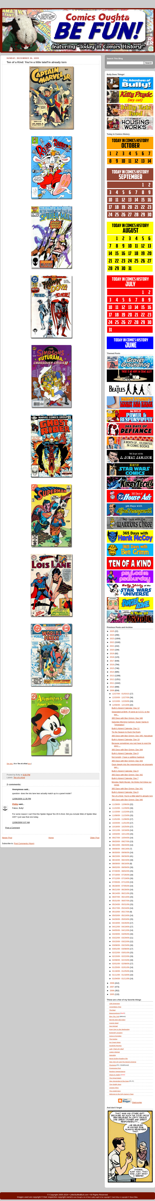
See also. (10, 764)
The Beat (112, 1010)
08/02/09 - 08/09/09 (121, 867)
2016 (112, 665)
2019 (112, 653)
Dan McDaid (113, 1026)
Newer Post (7, 838)
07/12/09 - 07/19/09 (121, 878)
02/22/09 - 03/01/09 (121, 953)
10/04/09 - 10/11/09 (121, 834)
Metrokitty (112, 1055)
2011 (112, 683)
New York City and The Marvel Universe (122, 1062)
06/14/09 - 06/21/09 (121, 893)
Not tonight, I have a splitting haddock (128, 757)
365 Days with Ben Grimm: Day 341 (127, 789)
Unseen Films (114, 1087)
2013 (112, 676)
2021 (112, 646)
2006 (112, 991)
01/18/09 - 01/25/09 (121, 971)
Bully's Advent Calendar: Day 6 (125, 792)
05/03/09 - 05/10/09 (121, 915)
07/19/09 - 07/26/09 (121, 875)
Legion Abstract (114, 1052)
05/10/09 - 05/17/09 (121, 912)
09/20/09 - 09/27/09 (121, 841)
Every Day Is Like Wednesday (119, 1029)
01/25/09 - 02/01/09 (121, 967)
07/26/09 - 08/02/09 (121, 871)
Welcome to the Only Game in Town (121, 1094)
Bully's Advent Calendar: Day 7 (125, 778)
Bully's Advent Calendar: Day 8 (125, 771)
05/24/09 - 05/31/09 (121, 904)
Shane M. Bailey (114, 1075)
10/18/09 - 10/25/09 (121, 827)
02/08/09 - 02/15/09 (121, 960)
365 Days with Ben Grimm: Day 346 (127, 718)
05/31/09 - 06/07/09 (121, 901)
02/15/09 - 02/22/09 (121, 956)
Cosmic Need (113, 1023)
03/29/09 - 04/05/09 (121, 934)
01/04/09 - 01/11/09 (121, 979)
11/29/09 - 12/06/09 (121, 804)
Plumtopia (112, 1065)
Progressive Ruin (115, 1068)
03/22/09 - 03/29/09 (121, 938)
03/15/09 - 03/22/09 (121, 941)
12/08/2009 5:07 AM (21, 822)
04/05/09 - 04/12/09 (121, 930)
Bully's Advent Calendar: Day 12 (126, 708)
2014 (112, 672)
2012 (112, 679)
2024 (112, 635)
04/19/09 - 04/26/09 (121, 923)
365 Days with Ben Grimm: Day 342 (127, 775)
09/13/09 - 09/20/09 (121, 845)
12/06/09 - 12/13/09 (121, 705)
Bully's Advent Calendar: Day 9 (125, 753)
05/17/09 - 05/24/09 (121, 908)
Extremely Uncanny (115, 1032)
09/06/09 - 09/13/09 (121, 849)
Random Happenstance (117, 1071)
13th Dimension (114, 1003)
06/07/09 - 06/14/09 (121, 897)
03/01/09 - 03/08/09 (121, 949)
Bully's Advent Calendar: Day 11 (126, 728)
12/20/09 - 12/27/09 (121, 697)
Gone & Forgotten (115, 1036)
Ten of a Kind (19, 778)
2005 (112, 994)
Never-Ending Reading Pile (118, 1058)
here (29, 764)
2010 (112, 687)
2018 (112, 657)
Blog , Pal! (114, 1016)
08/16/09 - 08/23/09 (121, 860)
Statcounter (137, 1102)
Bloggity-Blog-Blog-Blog (117, 1020)
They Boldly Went (115, 1084)
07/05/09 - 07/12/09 (121, 882)
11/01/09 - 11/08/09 (121, 819)
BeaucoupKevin (114, 1013)
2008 (112, 983)
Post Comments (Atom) (24, 843)
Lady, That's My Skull (116, 1049)
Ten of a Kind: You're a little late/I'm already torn (36, 62)
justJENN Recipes (115, 1045)
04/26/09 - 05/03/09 (121, 919)
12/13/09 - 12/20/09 (121, 701)
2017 (112, 661)
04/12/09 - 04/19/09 (121, 927)
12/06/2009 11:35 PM (21, 799)
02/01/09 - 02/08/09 (121, 964)
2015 (112, 668)
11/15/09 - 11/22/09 (121, 812)
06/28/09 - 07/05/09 (121, 886)
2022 (112, 642)
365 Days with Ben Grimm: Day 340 (127, 800)
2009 (112, 690)
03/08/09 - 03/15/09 (121, 945)
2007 (112, 987)
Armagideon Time (115, 1007)
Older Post (94, 838)
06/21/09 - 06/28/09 (121, 890)
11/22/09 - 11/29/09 (121, 808)
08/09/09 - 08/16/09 (121, 864)
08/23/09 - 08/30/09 (121, 856)
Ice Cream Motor (115, 1042)
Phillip (15, 804)
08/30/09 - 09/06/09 (121, 852)
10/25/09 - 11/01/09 (121, 823)
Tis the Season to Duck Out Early (126, 732)
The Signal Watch (115, 1078)
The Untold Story (115, 1091)
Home (51, 838)
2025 (112, 631)
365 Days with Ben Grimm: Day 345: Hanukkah (132, 736)
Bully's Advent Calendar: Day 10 (126, 739)
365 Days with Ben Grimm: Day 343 (127, 761)
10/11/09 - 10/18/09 (121, 830)
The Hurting (113, 1039)
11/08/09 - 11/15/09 (121, 815)
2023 (112, 639)
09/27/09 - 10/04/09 (121, 838)
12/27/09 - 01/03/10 (121, 694)
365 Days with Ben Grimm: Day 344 (127, 750)
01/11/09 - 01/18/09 (121, 975)
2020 (112, 650)
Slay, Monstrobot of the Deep (119, 1081)
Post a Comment (12, 828)
